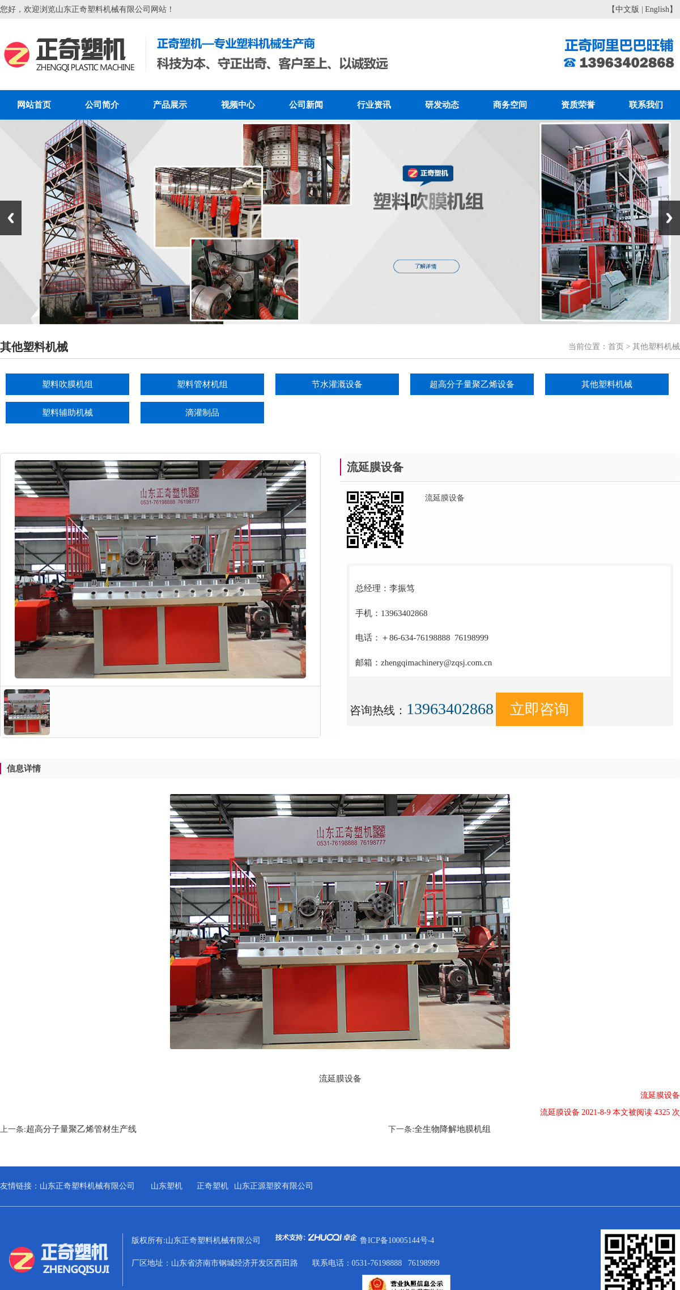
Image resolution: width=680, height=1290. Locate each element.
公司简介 (102, 104)
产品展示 (170, 104)
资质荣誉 (578, 104)
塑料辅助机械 (67, 412)
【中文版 (623, 9)
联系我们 (646, 104)
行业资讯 (374, 104)
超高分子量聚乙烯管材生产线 (81, 1129)
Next (669, 218)
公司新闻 (306, 104)
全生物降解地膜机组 (452, 1129)
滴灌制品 (202, 412)
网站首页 (34, 104)
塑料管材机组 (202, 384)
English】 (661, 9)
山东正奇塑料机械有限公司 (87, 1186)
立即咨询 (539, 709)
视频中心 (238, 104)
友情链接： (20, 1186)
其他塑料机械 (606, 384)
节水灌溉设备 (337, 384)
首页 (616, 346)
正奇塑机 (212, 1186)
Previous (11, 218)
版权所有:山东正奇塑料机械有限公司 (245, 1240)
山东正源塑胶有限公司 (273, 1186)
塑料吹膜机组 (67, 384)
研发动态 (442, 104)
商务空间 (510, 104)
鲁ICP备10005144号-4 (397, 1240)
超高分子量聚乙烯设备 (472, 384)
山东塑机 (166, 1186)
